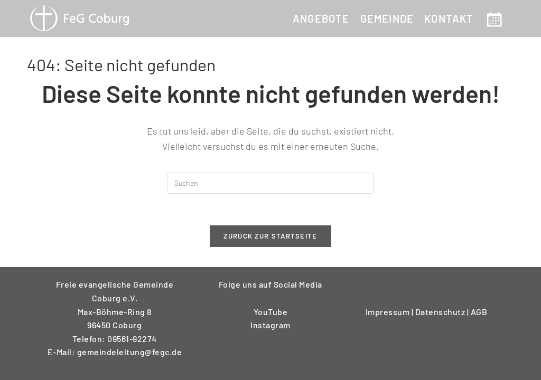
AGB (479, 312)
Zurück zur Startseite (270, 236)
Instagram (270, 325)
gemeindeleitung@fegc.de (129, 352)
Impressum (389, 312)
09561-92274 (132, 339)
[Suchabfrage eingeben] (270, 183)
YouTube (271, 312)
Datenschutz (441, 312)
